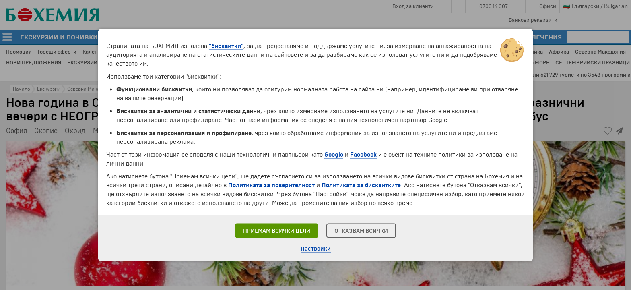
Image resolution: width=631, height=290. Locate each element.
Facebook (363, 154)
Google (333, 154)
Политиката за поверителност (271, 185)
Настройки (316, 248)
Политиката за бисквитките (361, 185)
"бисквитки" (226, 46)
